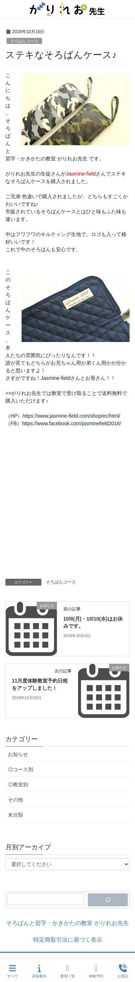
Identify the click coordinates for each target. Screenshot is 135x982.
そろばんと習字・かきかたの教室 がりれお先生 (67, 923)
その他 (15, 800)
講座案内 (39, 971)
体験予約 (96, 971)
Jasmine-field (81, 174)
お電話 (122, 971)
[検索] (108, 899)
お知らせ (18, 754)
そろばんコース (24, 41)
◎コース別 (20, 769)
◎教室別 (18, 784)
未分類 (15, 815)
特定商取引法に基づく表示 (67, 940)
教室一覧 (67, 971)
